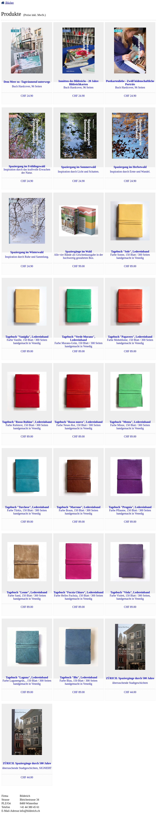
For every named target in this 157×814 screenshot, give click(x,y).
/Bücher (9, 2)
